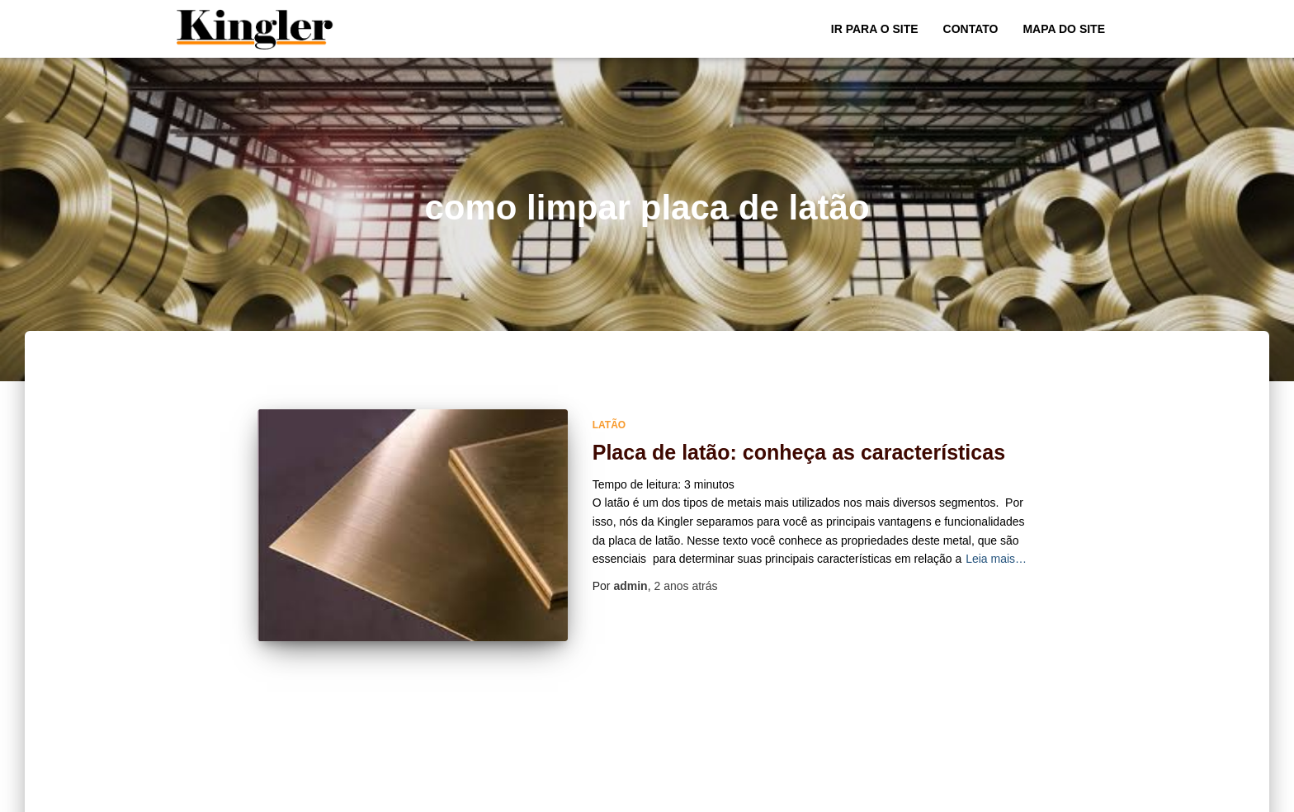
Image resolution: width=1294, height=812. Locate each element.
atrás (685, 585)
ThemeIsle (1090, 793)
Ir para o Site (875, 28)
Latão (609, 425)
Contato (971, 28)
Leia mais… (996, 558)
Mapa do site (1063, 28)
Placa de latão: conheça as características (799, 452)
